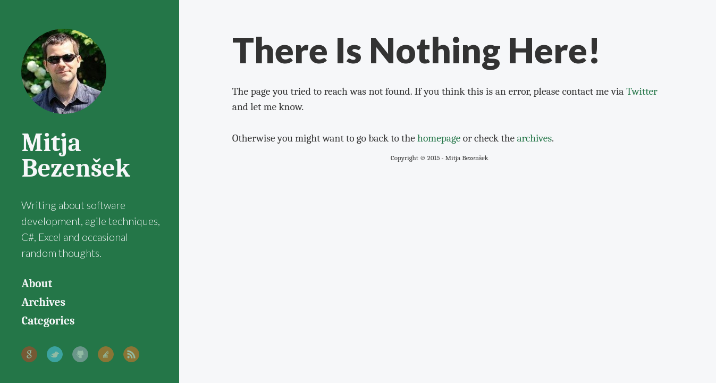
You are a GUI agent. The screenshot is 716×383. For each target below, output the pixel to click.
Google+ (29, 354)
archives (534, 138)
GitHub (80, 354)
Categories (47, 320)
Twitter (55, 354)
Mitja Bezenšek (75, 155)
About (36, 283)
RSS (131, 354)
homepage (438, 138)
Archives (43, 302)
